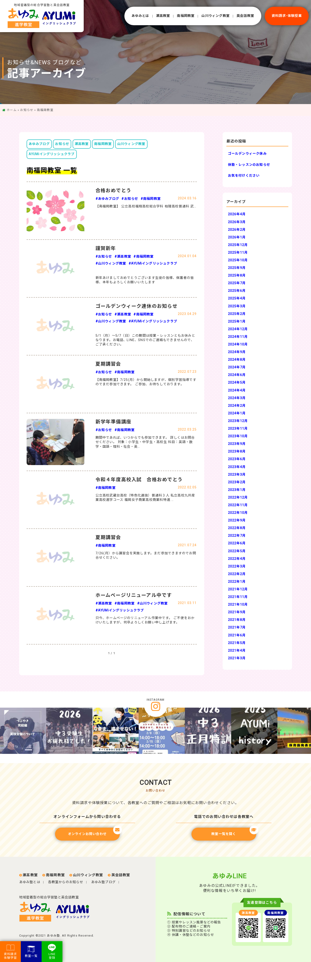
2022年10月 (238, 513)
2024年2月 (237, 406)
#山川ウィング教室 (110, 263)
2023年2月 (237, 482)
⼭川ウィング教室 (215, 16)
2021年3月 (237, 658)
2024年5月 (237, 383)
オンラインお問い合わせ (94, 832)
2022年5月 (237, 551)
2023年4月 (237, 467)
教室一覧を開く (233, 832)
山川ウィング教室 (131, 144)
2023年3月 (237, 475)
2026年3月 (237, 222)
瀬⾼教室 (163, 16)
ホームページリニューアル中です (133, 595)
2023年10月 (238, 436)
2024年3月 (237, 398)
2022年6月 (237, 543)
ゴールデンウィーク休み (247, 154)
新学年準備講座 (113, 422)
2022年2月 (237, 574)
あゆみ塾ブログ (103, 882)
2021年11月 (238, 597)
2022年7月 (237, 536)
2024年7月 (237, 367)
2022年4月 (237, 559)
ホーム (12, 110)
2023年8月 (237, 451)
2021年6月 (237, 635)
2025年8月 (237, 276)
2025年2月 (237, 314)
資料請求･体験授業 (287, 16)
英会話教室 (245, 16)
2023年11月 (238, 429)
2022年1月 (237, 582)
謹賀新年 (105, 248)
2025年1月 (237, 322)
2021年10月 (238, 605)
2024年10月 (238, 344)
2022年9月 (237, 520)
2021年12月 (238, 589)
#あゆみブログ (107, 199)
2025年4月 (237, 298)
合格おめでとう (113, 190)
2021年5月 (237, 643)
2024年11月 (238, 337)
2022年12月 (238, 498)
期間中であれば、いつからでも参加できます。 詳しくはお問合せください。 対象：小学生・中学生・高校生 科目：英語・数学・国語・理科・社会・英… (145, 442)
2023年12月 (238, 421)
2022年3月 (237, 566)
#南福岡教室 (151, 199)
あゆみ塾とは (29, 882)
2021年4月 (237, 651)
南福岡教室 (185, 16)
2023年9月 (237, 444)
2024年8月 (237, 360)
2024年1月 (237, 413)
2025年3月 (237, 306)
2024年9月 (237, 352)
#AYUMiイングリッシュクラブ (153, 263)
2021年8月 (237, 620)
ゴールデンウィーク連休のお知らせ (136, 306)
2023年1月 (237, 490)
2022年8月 (237, 528)
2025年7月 (237, 283)
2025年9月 (237, 268)
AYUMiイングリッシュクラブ (52, 154)
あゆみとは (140, 16)
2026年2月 (237, 230)
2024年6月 (237, 375)
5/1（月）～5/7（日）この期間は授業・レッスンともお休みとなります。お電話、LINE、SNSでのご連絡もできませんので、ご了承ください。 (145, 340)
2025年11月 (238, 253)
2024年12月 (238, 329)
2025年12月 (238, 245)
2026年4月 (237, 214)
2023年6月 (237, 459)
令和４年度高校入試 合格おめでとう (139, 479)
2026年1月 (237, 237)
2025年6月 (237, 291)
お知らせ (26, 110)
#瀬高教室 (122, 257)
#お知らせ (129, 199)
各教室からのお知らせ (65, 882)
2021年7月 (237, 627)
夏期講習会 (108, 364)
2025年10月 (238, 260)
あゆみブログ (39, 144)
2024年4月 (237, 390)
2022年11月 (238, 505)
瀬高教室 (82, 144)
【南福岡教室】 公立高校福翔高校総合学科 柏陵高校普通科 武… (145, 206)
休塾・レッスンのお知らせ (249, 165)
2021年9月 (237, 612)
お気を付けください (244, 176)
